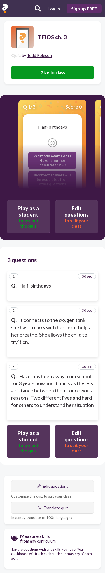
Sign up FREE (84, 8)
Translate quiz (52, 507)
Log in (54, 8)
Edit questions (52, 486)
